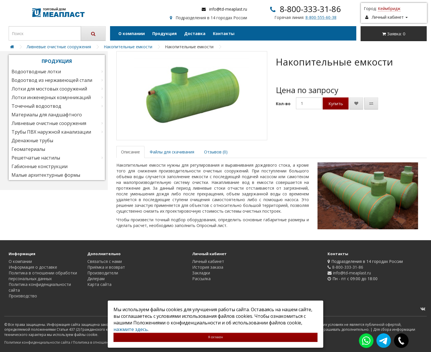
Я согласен (215, 337)
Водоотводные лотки (36, 71)
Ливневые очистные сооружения (48, 123)
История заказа (207, 267)
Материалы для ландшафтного (46, 114)
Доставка (194, 33)
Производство (23, 296)
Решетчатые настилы (35, 158)
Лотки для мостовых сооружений (49, 89)
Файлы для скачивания (172, 152)
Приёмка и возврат (106, 267)
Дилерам (96, 278)
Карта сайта (99, 284)
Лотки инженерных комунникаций (51, 97)
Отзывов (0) (216, 152)
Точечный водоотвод (36, 106)
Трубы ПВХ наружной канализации (51, 132)
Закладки (201, 273)
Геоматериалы (28, 149)
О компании (131, 33)
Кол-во (283, 103)
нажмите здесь (130, 329)
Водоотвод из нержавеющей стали (51, 80)
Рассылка (201, 278)
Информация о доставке (33, 267)
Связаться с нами (104, 261)
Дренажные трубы (32, 140)
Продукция (164, 33)
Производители (102, 273)
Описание (130, 152)
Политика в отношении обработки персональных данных (43, 275)
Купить (335, 103)
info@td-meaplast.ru (228, 9)
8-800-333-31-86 (310, 8)
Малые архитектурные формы (45, 175)
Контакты (223, 33)
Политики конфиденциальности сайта (37, 342)
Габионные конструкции (39, 166)
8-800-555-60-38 (320, 17)
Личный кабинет (208, 261)
